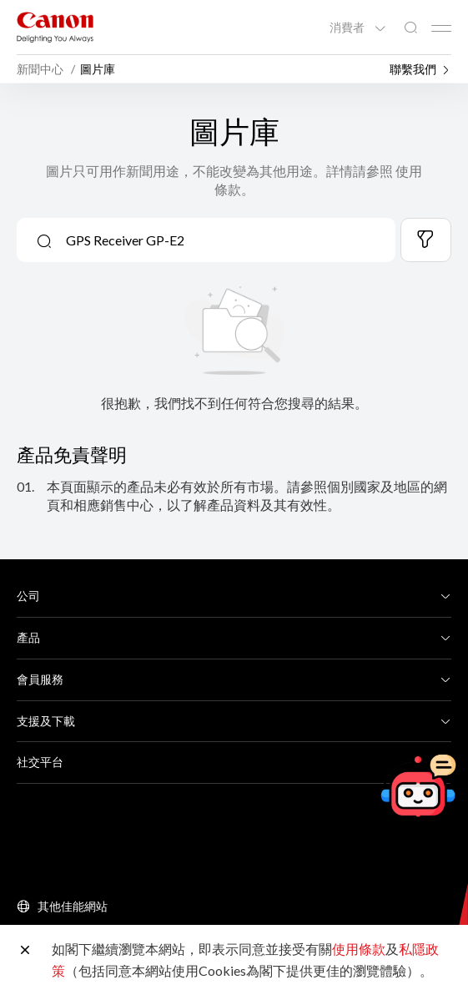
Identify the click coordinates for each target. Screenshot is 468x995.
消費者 (348, 27)
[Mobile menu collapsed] (441, 28)
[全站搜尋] (410, 28)
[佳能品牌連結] (55, 27)
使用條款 (358, 949)
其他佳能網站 (73, 906)
